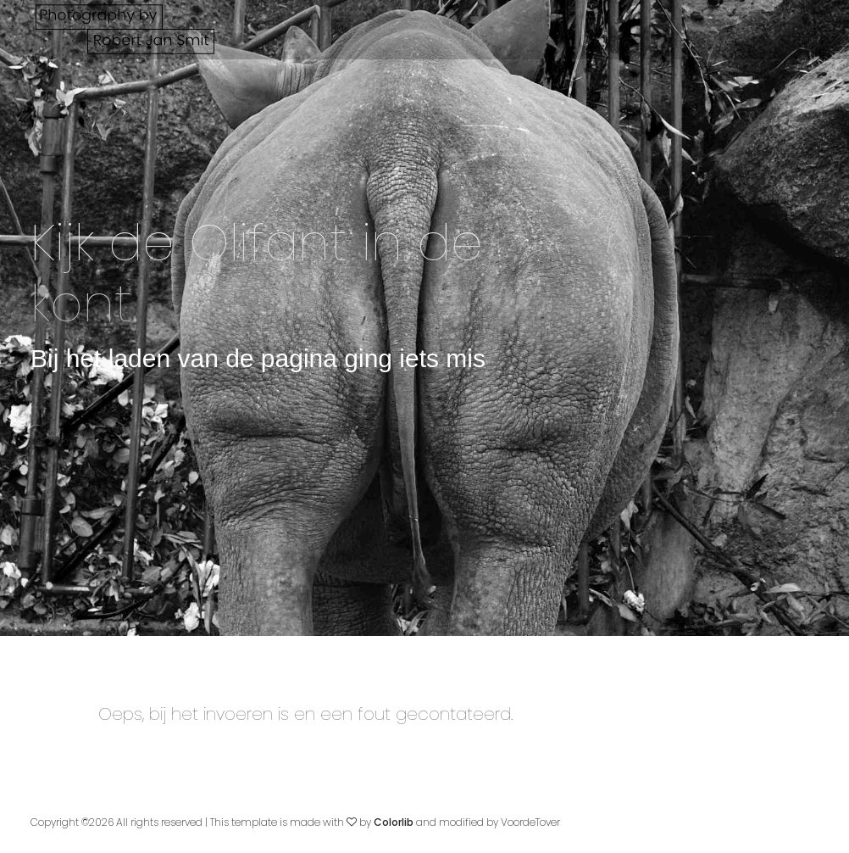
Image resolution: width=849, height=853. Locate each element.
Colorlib (393, 822)
